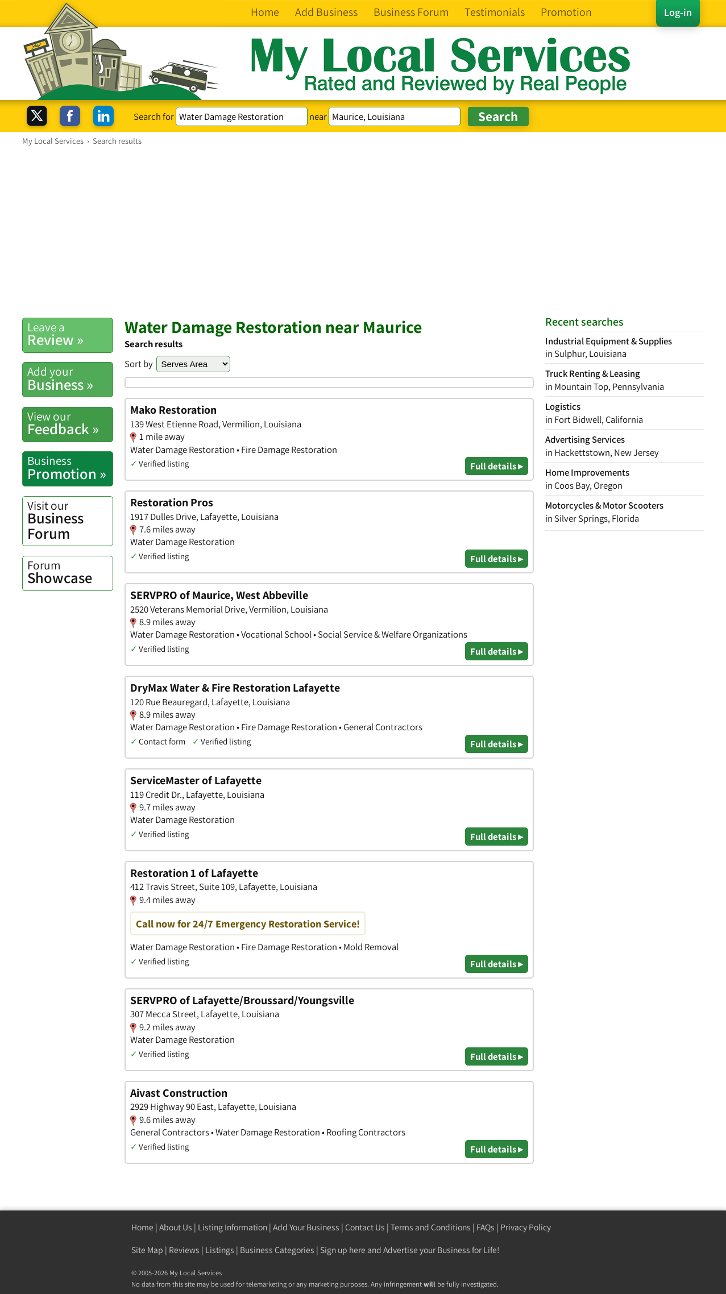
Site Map (147, 1250)
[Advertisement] (363, 231)
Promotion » (70, 467)
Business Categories (277, 1250)
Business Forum (70, 520)
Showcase (70, 572)
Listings (219, 1250)
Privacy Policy (525, 1227)
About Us (175, 1227)
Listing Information (232, 1227)
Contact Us (365, 1227)
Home (142, 1227)
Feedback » (70, 423)
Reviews (184, 1250)
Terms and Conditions (431, 1227)
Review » (70, 334)
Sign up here (343, 1250)
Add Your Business (306, 1227)
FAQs (485, 1227)
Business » (70, 378)
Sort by (139, 363)
